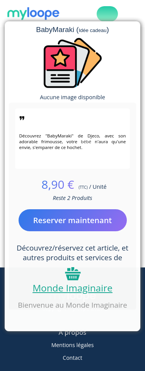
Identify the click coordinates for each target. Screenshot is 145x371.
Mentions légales (72, 345)
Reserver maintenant (72, 220)
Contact (72, 357)
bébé (86, 141)
